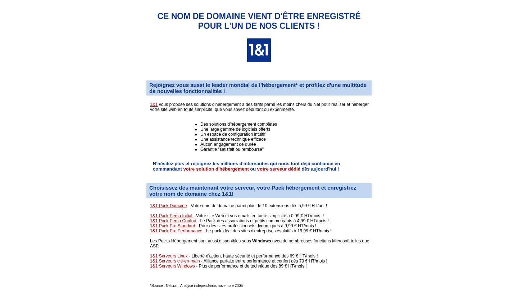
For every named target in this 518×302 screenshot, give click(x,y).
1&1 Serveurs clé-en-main (175, 261)
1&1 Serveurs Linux (169, 256)
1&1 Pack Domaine (168, 205)
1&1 (154, 104)
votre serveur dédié (278, 169)
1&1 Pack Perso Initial (172, 215)
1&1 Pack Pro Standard (172, 225)
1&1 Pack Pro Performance (176, 230)
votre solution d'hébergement (216, 169)
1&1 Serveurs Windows (172, 266)
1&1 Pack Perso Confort (173, 220)
